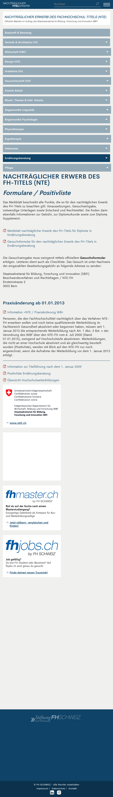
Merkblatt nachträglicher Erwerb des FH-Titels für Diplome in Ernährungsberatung (49, 233)
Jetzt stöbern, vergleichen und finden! (29, 524)
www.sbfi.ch (18, 423)
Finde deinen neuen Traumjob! (29, 572)
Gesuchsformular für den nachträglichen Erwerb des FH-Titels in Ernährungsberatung (52, 244)
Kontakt (73, 788)
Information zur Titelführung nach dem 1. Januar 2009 (44, 367)
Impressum (42, 788)
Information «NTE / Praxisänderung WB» (35, 312)
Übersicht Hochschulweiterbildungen (33, 380)
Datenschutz (58, 788)
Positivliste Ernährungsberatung (29, 373)
